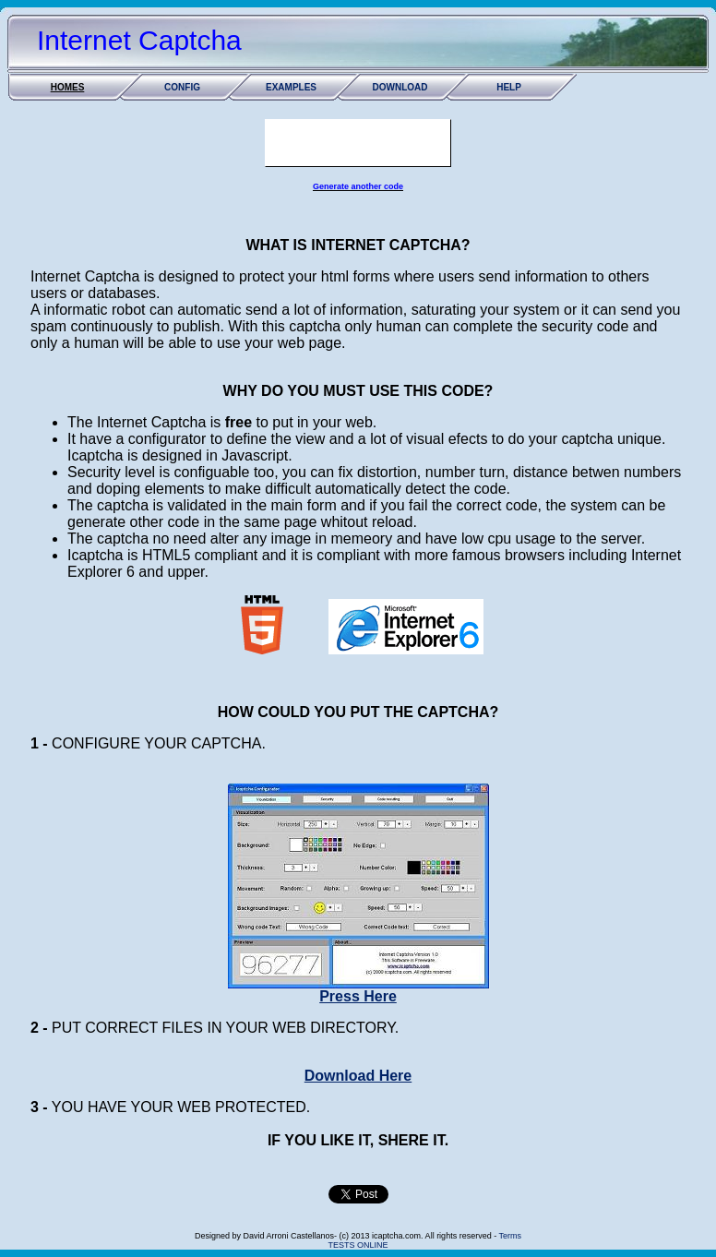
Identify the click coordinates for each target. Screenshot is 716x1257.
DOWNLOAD (400, 87)
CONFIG (182, 87)
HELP (508, 87)
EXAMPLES (291, 87)
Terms (509, 1235)
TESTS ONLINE (358, 1245)
